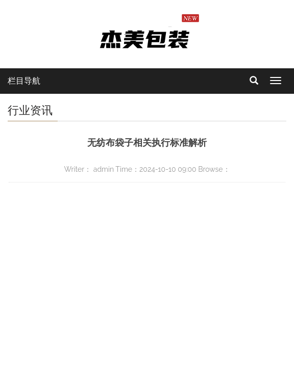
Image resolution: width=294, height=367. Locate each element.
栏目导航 (24, 81)
